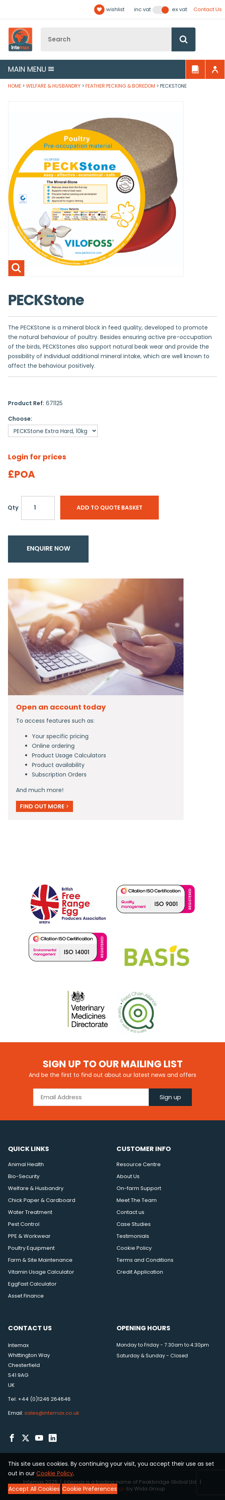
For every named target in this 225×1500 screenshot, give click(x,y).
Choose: (20, 419)
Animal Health (26, 1164)
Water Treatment (30, 1212)
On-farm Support (138, 1188)
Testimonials (132, 1236)
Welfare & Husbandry (53, 85)
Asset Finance (26, 1296)
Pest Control (23, 1224)
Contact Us (207, 9)
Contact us (130, 1212)
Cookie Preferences (89, 1489)
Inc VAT (142, 9)
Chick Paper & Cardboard (41, 1200)
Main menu (31, 69)
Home (14, 85)
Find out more (44, 806)
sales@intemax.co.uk (51, 1413)
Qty (13, 508)
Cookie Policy (134, 1248)
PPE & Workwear (29, 1236)
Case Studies (133, 1224)
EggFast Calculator (32, 1284)
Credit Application (139, 1272)
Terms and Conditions (145, 1260)
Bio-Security (23, 1176)
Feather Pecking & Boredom (120, 85)
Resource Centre (138, 1164)
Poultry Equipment (31, 1248)
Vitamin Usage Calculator (41, 1272)
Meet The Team (136, 1200)
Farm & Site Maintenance (40, 1260)
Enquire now (48, 548)
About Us (128, 1176)
